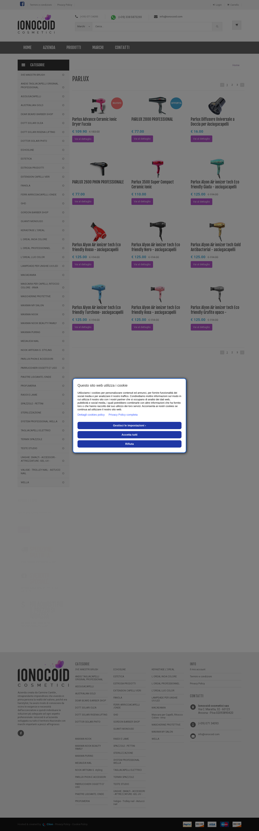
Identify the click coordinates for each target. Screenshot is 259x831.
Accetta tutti (130, 434)
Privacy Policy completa (123, 414)
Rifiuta (129, 443)
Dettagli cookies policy (91, 414)
